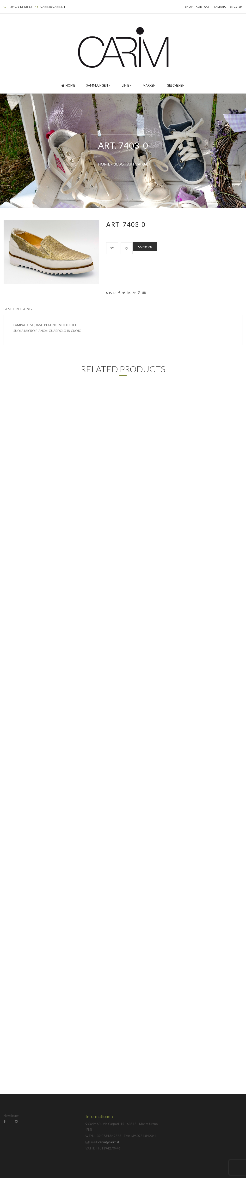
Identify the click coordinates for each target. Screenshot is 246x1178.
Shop (189, 6)
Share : (111, 293)
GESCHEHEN (175, 85)
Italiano (220, 6)
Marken (149, 85)
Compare (145, 246)
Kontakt (203, 6)
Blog (118, 164)
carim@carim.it (53, 6)
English (236, 6)
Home (68, 85)
